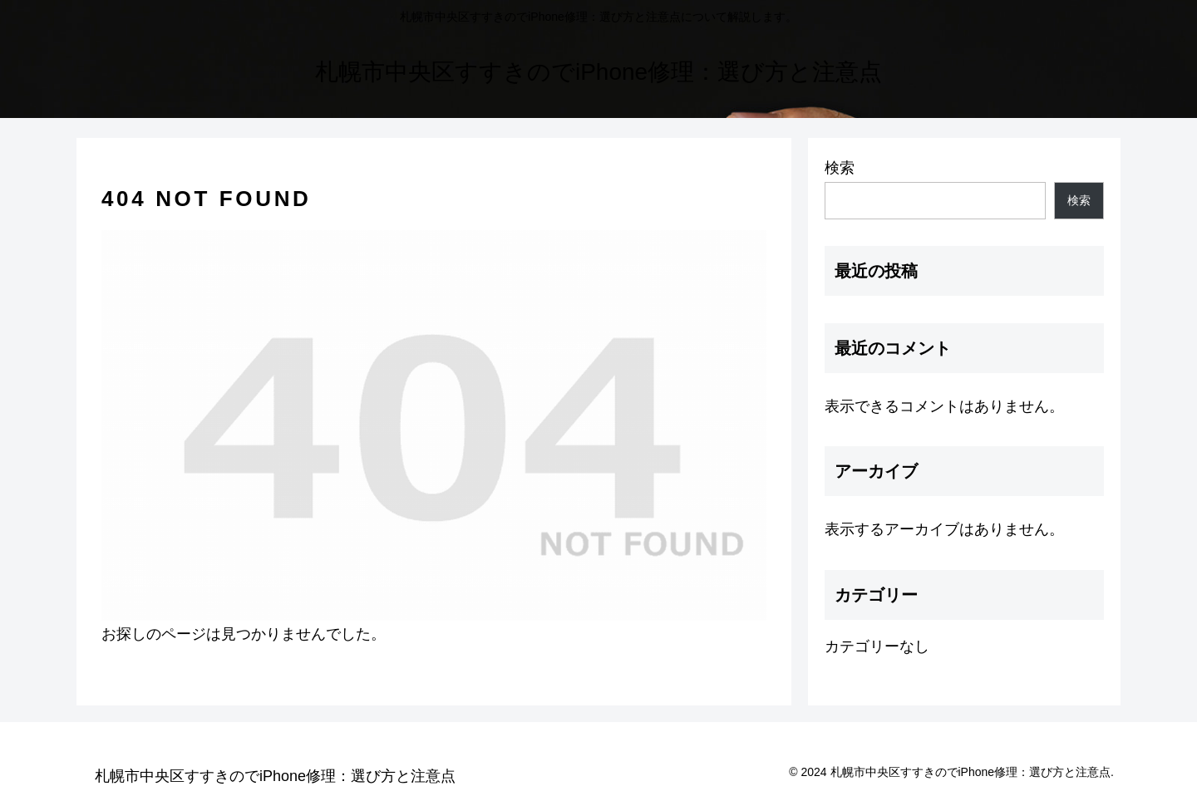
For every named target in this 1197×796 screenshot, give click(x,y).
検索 (840, 168)
